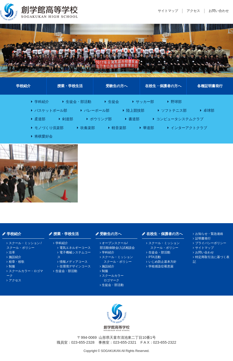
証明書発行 (203, 238)
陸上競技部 (135, 110)
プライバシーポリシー (210, 243)
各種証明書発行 (210, 86)
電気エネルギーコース (75, 248)
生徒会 (113, 102)
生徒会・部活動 (78, 102)
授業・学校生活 (70, 86)
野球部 (176, 102)
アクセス (193, 11)
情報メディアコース (74, 262)
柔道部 (39, 119)
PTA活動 (154, 257)
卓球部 (208, 110)
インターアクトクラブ (189, 128)
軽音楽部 (119, 128)
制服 (12, 266)
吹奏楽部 (87, 128)
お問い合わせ (219, 11)
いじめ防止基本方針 (162, 262)
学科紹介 (41, 102)
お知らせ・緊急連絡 (209, 234)
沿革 (12, 252)
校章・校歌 (16, 262)
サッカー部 (145, 102)
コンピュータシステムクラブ (179, 119)
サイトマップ (168, 11)
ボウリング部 (101, 119)
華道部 (148, 128)
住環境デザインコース (75, 266)
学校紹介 (23, 86)
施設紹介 (15, 257)
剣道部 (67, 119)
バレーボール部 (96, 110)
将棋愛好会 (43, 136)
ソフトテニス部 (174, 110)
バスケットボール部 (50, 110)
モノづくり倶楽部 (48, 128)
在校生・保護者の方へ (163, 86)
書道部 (134, 119)
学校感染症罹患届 (161, 266)
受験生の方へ (117, 86)
